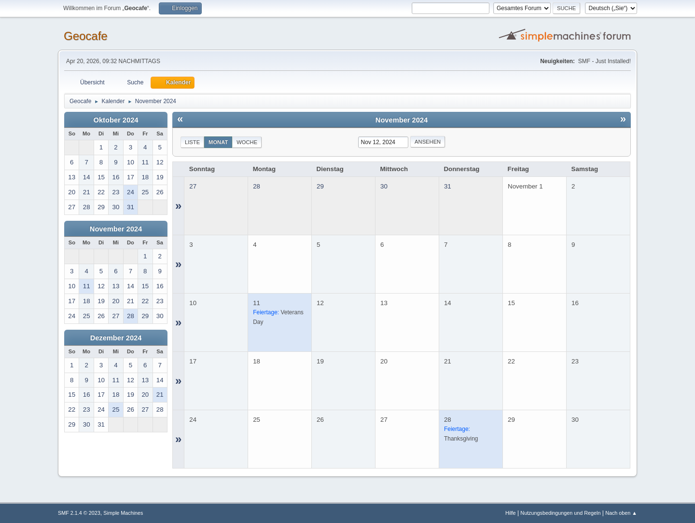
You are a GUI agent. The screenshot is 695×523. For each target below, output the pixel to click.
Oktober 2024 (116, 120)
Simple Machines (123, 513)
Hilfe (510, 513)
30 (384, 186)
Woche (246, 142)
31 (447, 186)
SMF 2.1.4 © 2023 (79, 513)
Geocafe (86, 35)
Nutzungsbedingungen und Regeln (560, 513)
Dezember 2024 (116, 338)
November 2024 (116, 229)
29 (320, 186)
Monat (218, 142)
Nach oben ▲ (621, 513)
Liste (192, 142)
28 (256, 186)
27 (192, 186)
